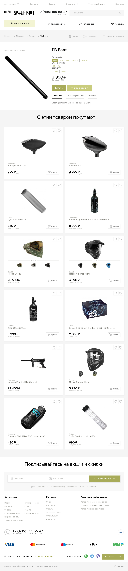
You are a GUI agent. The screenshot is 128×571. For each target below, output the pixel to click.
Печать (75, 36)
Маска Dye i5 (14, 274)
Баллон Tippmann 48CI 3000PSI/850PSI (89, 220)
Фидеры (11, 163)
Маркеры (20, 36)
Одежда (28, 506)
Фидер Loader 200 (17, 166)
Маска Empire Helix (79, 382)
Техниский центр (53, 512)
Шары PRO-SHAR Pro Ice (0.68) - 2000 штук (92, 328)
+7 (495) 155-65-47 (52, 11)
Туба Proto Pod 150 (17, 220)
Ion (67, 61)
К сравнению (58, 24)
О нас (48, 502)
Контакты (120, 4)
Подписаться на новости (104, 478)
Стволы (32, 36)
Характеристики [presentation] (75, 96)
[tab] (57, 97)
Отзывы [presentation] (92, 96)
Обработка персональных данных (95, 505)
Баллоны (73, 217)
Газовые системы (12, 513)
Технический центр (96, 4)
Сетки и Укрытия (31, 513)
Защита (27, 510)
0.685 (55, 72)
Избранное (88, 24)
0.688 (64, 72)
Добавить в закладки (115, 36)
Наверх (121, 566)
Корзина (119, 24)
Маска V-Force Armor (80, 274)
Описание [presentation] (57, 96)
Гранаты (11, 434)
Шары (71, 326)
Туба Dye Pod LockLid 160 (82, 437)
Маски (10, 272)
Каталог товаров (20, 24)
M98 (55, 61)
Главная (7, 36)
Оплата (52, 4)
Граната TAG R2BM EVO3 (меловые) (26, 437)
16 (59, 66)
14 (54, 66)
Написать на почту (113, 556)
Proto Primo (75, 166)
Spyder (85, 61)
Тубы (10, 217)
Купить (59, 88)
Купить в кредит (79, 88)
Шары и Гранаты (11, 517)
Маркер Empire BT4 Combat (22, 382)
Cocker (75, 61)
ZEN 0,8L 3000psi (17, 328)
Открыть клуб (72, 4)
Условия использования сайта (94, 502)
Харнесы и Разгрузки (13, 520)
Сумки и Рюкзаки (31, 503)
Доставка (34, 4)
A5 (61, 61)
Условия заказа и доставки (92, 509)
